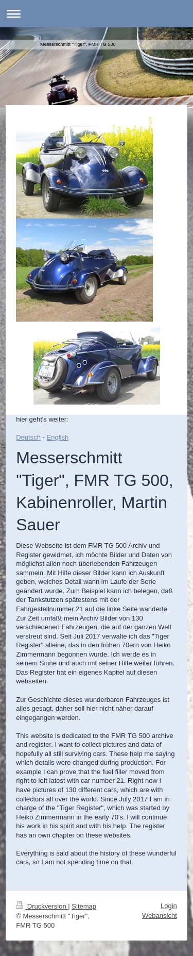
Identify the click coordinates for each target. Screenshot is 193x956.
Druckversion (42, 906)
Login (169, 906)
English (58, 437)
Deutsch (28, 437)
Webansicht (159, 915)
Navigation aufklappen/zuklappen (96, 14)
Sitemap (84, 906)
